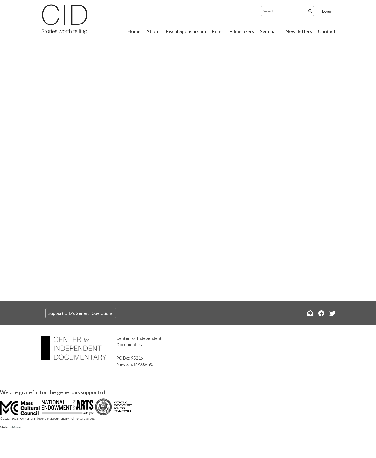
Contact (326, 31)
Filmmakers (241, 31)
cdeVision (16, 427)
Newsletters (298, 31)
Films (217, 31)
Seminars (270, 31)
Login (327, 11)
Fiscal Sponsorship (186, 31)
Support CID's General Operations (80, 313)
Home (134, 31)
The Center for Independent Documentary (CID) (64, 19)
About (153, 31)
